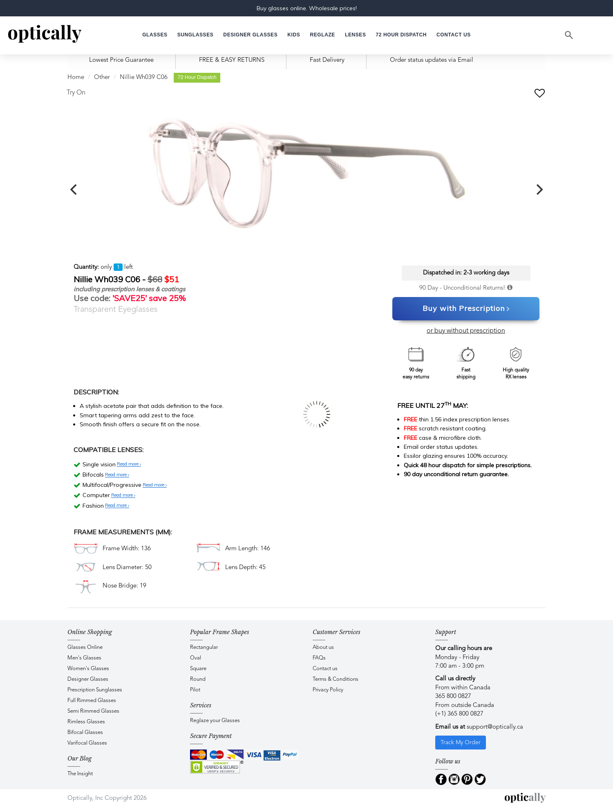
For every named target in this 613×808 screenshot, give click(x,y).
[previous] (74, 189)
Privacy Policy (328, 690)
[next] (539, 189)
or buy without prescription (466, 331)
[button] (293, 35)
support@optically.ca (495, 727)
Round (198, 679)
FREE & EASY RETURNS (231, 60)
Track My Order (461, 742)
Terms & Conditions (335, 679)
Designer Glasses (87, 679)
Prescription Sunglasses (94, 690)
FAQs (319, 658)
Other (102, 77)
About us (323, 647)
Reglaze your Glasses (215, 720)
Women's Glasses (88, 668)
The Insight (80, 773)
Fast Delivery (327, 60)
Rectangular (204, 647)
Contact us (325, 668)
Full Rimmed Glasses (91, 700)
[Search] (569, 35)
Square (198, 668)
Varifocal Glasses (87, 743)
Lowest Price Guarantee (121, 60)
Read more (129, 464)
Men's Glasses (84, 658)
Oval (195, 658)
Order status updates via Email (431, 60)
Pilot (195, 690)
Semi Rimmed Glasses (93, 711)
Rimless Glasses (86, 722)
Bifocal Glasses (85, 732)
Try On (76, 93)
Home (75, 77)
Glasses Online (85, 647)
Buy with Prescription (466, 309)
